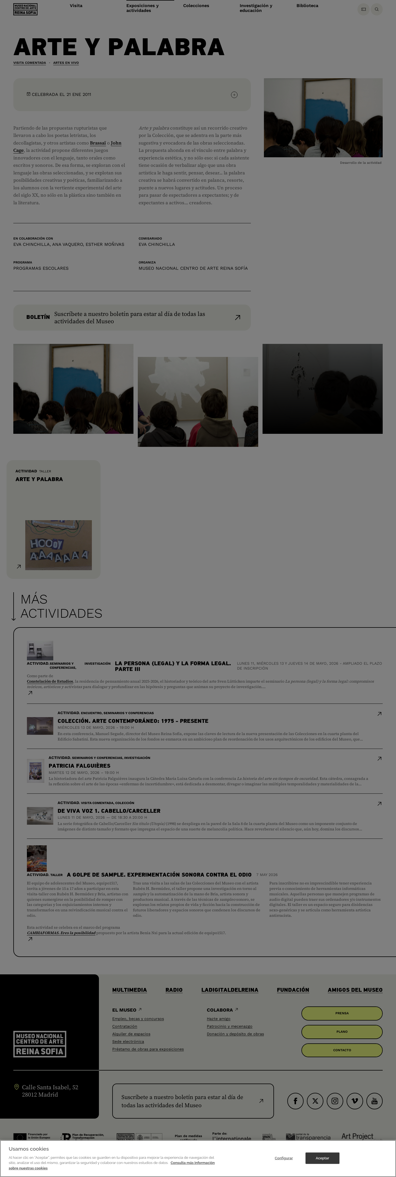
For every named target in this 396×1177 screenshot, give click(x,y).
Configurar (284, 1164)
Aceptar (322, 1164)
